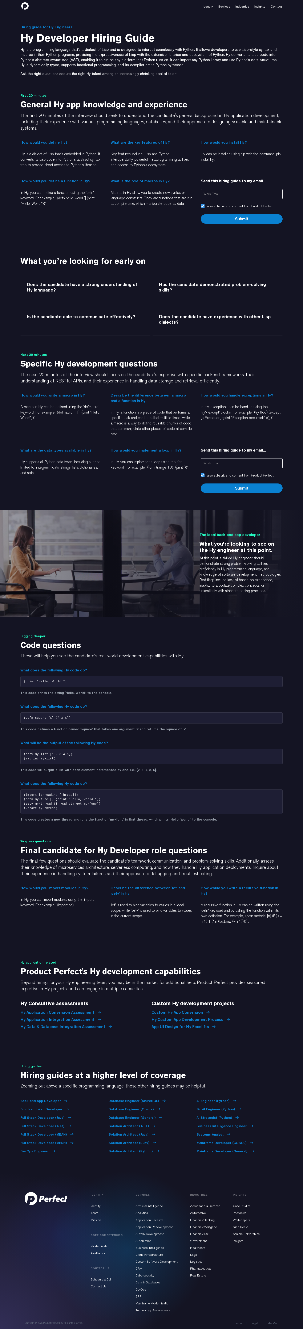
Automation (144, 1241)
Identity (96, 1206)
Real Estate (198, 1275)
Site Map (272, 1323)
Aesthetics (98, 1253)
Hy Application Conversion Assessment (60, 1012)
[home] (25, 6)
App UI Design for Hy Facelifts (184, 1026)
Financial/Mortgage (203, 1227)
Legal (194, 1255)
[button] (208, 6)
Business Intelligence (150, 1248)
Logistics (196, 1261)
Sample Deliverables (246, 1234)
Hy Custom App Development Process (191, 1019)
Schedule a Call (101, 1279)
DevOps (141, 1289)
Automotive (198, 1213)
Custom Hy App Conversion (181, 1012)
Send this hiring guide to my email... (233, 181)
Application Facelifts (149, 1220)
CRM (139, 1268)
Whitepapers (241, 1220)
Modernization (100, 1246)
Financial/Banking (202, 1220)
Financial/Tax (199, 1234)
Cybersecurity (145, 1275)
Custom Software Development (157, 1261)
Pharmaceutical (200, 1268)
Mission (96, 1220)
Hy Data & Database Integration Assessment (66, 1026)
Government (198, 1241)
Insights (238, 1241)
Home (238, 1323)
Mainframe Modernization (153, 1303)
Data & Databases (148, 1282)
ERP (138, 1296)
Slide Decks (241, 1227)
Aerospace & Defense (205, 1206)
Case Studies (242, 1206)
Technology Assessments (153, 1310)
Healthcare (197, 1248)
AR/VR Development (150, 1234)
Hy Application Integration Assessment (60, 1019)
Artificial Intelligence (149, 1206)
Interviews (239, 1213)
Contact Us (98, 1286)
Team (94, 1213)
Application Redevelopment (154, 1227)
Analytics (142, 1213)
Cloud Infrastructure (149, 1255)
